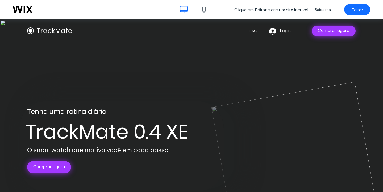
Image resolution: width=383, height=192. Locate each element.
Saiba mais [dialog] (324, 9)
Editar (357, 9)
